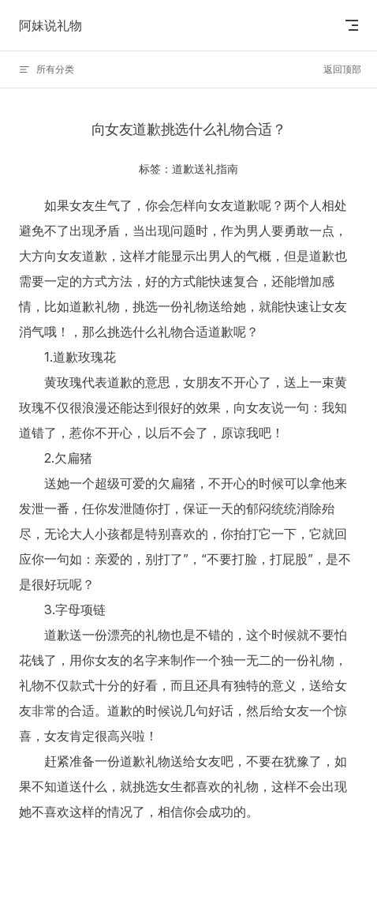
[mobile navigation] (352, 25)
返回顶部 (342, 69)
